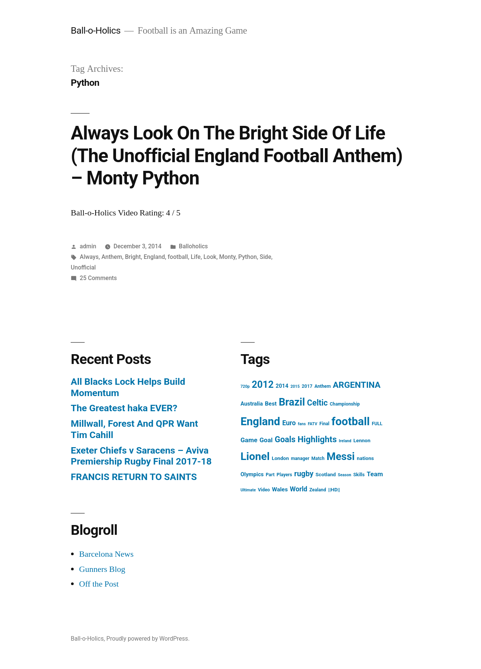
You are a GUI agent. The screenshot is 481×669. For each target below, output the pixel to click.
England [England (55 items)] (260, 421)
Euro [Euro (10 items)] (289, 423)
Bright (133, 256)
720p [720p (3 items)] (245, 386)
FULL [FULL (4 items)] (377, 423)
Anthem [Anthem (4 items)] (322, 386)
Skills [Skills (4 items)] (359, 474)
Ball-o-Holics (96, 30)
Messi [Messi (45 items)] (340, 456)
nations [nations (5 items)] (365, 458)
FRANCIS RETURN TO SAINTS (134, 476)
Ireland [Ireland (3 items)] (345, 440)
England (154, 256)
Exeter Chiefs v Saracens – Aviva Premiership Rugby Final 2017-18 (141, 456)
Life (196, 256)
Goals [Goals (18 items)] (285, 439)
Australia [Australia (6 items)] (252, 403)
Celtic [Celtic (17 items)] (317, 402)
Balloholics (193, 246)
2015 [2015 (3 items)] (295, 386)
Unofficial (83, 267)
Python (247, 256)
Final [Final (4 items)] (324, 423)
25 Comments (98, 278)
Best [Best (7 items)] (271, 403)
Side (265, 256)
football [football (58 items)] (350, 421)
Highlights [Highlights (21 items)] (317, 439)
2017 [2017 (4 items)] (307, 386)
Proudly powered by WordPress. (148, 638)
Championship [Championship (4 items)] (345, 404)
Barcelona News (106, 554)
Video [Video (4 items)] (264, 489)
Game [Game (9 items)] (249, 440)
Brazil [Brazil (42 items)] (292, 402)
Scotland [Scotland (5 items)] (326, 474)
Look (209, 256)
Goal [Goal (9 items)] (266, 440)
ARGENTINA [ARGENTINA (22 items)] (356, 385)
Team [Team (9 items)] (375, 474)
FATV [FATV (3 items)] (312, 423)
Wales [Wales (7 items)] (280, 489)
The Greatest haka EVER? (124, 408)
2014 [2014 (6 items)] (282, 386)
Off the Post (99, 584)
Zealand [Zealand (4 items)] (317, 489)
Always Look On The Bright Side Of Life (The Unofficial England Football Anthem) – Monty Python (236, 155)
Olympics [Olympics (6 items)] (252, 474)
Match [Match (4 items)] (318, 458)
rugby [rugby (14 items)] (304, 473)
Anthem (111, 256)
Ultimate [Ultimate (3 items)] (248, 490)
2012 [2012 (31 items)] (263, 384)
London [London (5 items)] (280, 458)
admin (88, 246)
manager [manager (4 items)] (300, 458)
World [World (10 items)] (298, 489)
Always (89, 256)
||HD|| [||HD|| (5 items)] (334, 489)
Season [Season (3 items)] (344, 474)
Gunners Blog (102, 569)
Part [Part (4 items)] (270, 474)
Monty (227, 256)
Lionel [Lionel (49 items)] (255, 456)
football (178, 256)
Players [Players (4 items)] (284, 474)
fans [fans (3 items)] (302, 423)
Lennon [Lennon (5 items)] (361, 440)
